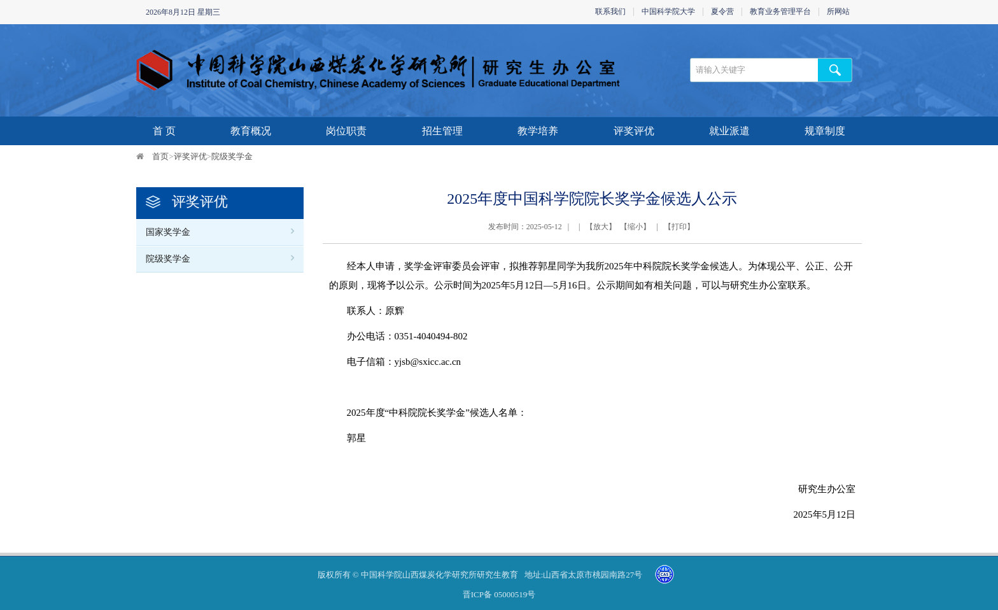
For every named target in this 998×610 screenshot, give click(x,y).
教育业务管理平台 (780, 12)
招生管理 (442, 130)
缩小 (635, 226)
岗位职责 (346, 130)
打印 (679, 226)
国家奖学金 (168, 232)
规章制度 (825, 130)
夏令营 (722, 12)
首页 (160, 156)
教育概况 (250, 130)
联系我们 (610, 12)
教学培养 (537, 130)
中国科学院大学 (668, 12)
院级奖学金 (232, 156)
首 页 (164, 130)
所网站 (838, 12)
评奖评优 (634, 130)
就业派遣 (729, 130)
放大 (600, 226)
